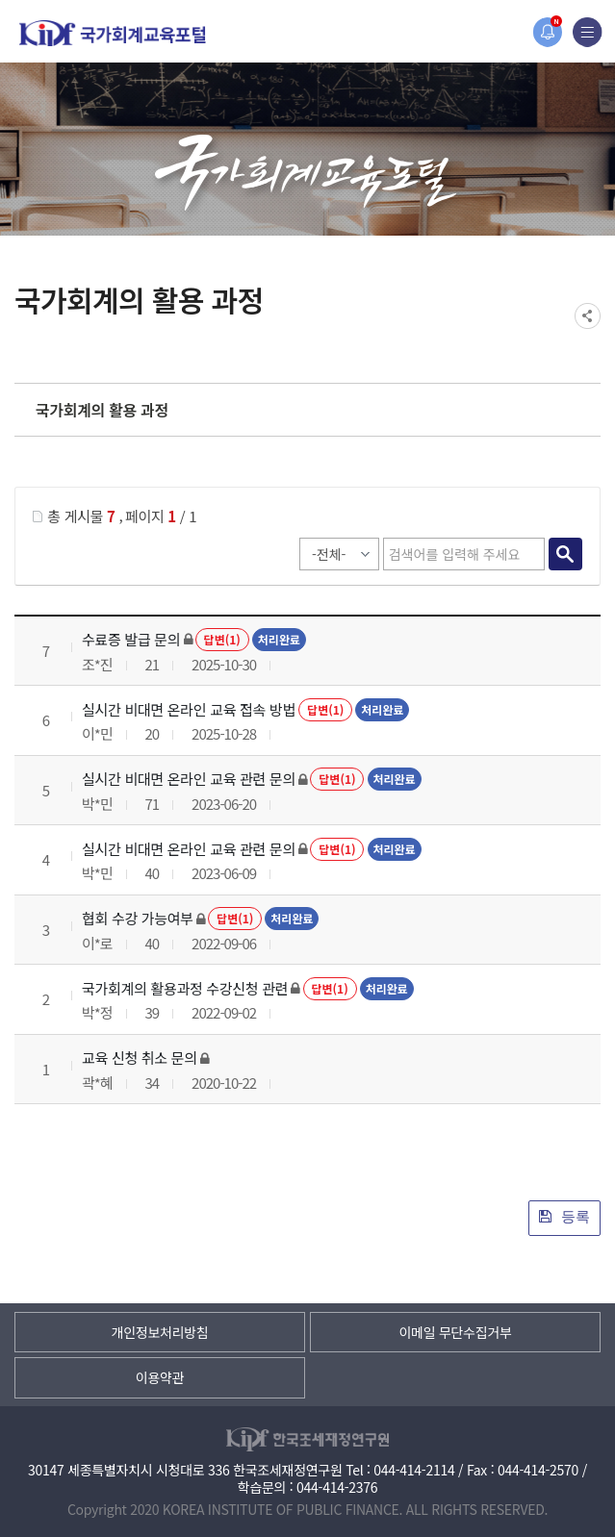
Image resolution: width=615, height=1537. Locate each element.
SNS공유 (588, 316)
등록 (564, 1216)
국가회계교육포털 (112, 33)
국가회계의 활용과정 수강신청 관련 (185, 988)
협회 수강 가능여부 (137, 918)
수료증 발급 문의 (131, 639)
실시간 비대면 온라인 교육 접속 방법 (188, 709)
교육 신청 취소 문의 (139, 1057)
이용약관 (160, 1377)
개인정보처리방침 (160, 1332)
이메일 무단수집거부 (454, 1332)
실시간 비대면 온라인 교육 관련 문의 (188, 778)
